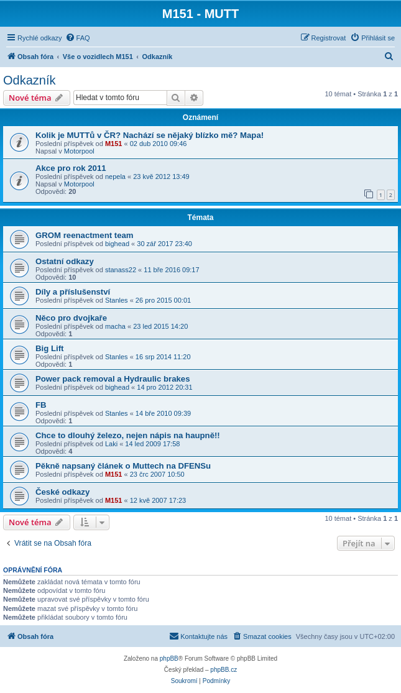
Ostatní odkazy (64, 261)
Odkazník (29, 80)
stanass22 (120, 269)
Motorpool (79, 151)
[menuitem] (77, 37)
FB (41, 405)
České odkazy (62, 492)
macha (115, 326)
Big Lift (49, 348)
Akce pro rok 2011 (70, 168)
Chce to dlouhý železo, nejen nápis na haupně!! (127, 435)
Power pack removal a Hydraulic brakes (112, 378)
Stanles (116, 300)
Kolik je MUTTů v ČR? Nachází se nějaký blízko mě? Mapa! (149, 135)
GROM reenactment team (84, 235)
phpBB (169, 658)
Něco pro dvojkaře (71, 318)
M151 (113, 143)
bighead (117, 243)
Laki (111, 443)
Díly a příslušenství (72, 291)
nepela (115, 176)
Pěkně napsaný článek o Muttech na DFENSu (123, 465)
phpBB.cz (223, 669)
